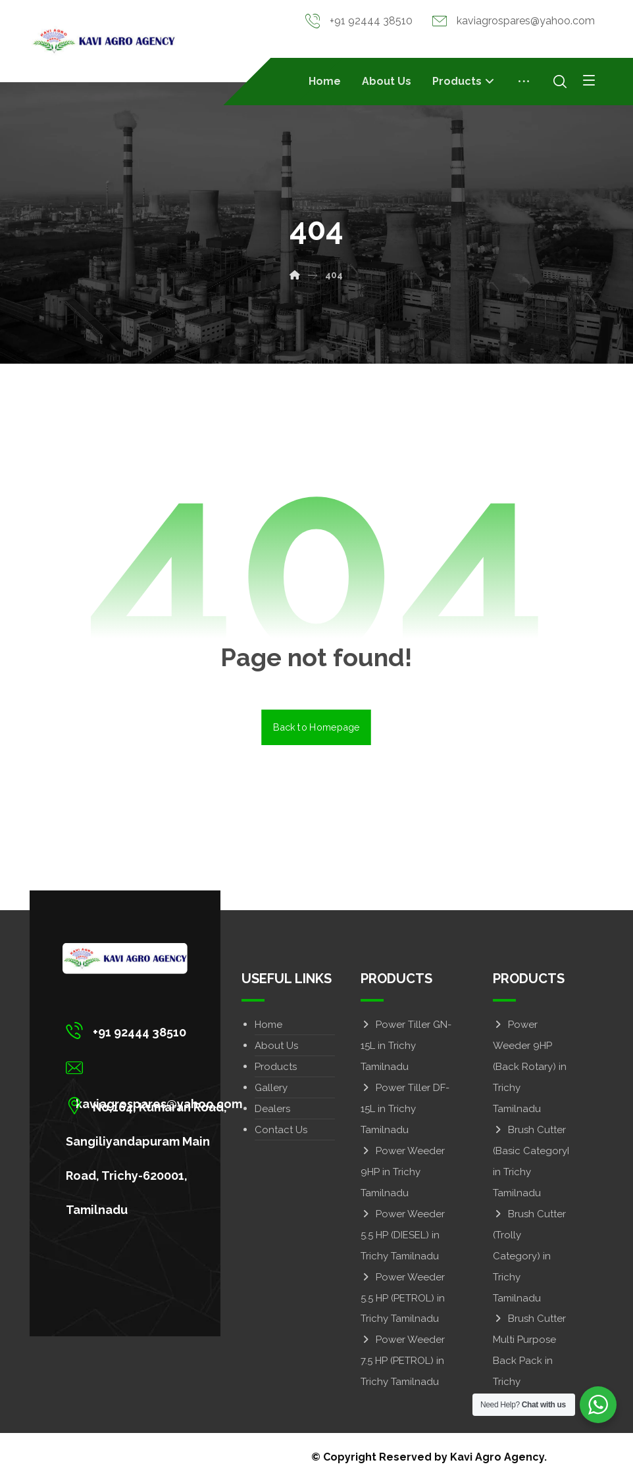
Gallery (271, 1087)
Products (276, 1066)
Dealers (272, 1108)
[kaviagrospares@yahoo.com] (157, 1067)
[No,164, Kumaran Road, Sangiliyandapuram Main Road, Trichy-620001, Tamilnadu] (157, 1105)
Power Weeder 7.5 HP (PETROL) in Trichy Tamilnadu (403, 1361)
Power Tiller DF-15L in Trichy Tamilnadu (405, 1108)
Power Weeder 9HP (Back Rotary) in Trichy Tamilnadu (530, 1066)
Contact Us (281, 1129)
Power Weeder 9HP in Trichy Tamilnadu (403, 1171)
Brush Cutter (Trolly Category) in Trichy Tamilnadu (529, 1255)
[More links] (524, 81)
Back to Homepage (317, 726)
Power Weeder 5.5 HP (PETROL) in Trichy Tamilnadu (403, 1297)
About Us (276, 1045)
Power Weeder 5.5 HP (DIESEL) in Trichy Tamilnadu (403, 1234)
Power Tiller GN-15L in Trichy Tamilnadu (406, 1045)
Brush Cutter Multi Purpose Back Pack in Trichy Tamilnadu (529, 1361)
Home (268, 1024)
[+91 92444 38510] (157, 1030)
